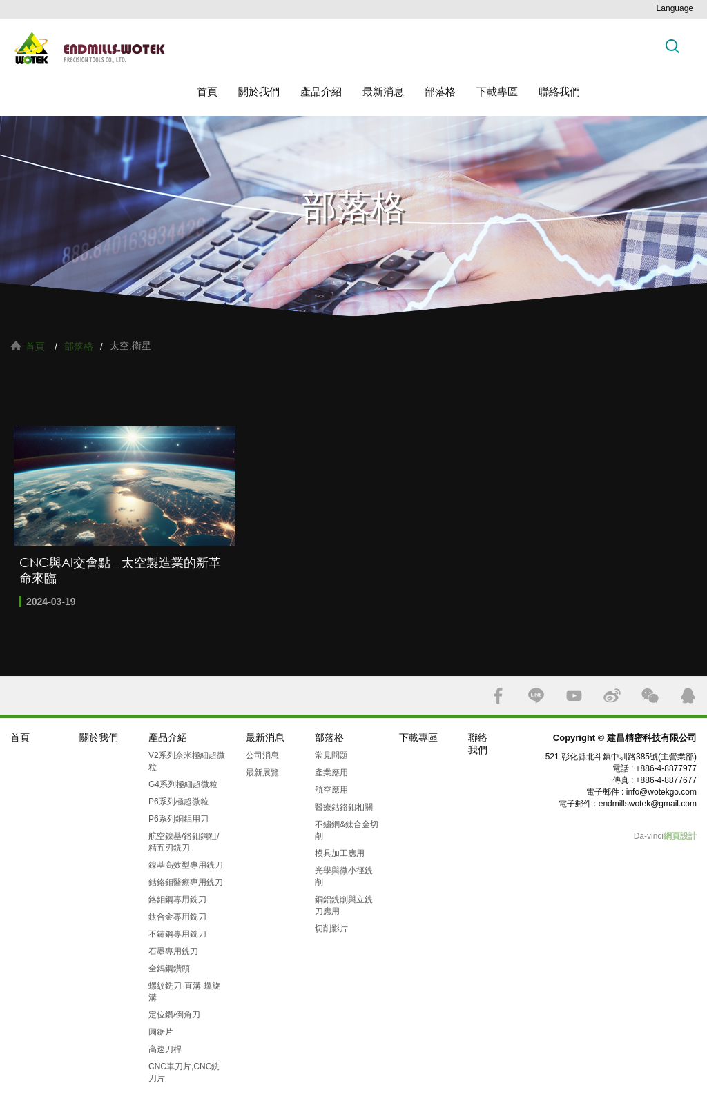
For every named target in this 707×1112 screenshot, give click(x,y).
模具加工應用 (340, 853)
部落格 (440, 91)
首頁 (207, 91)
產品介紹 (321, 91)
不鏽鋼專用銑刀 (177, 934)
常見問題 (331, 755)
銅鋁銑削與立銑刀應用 (344, 905)
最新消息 (383, 91)
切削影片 (331, 928)
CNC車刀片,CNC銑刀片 (184, 1072)
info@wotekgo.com (661, 792)
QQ (688, 695)
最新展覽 (262, 772)
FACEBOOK (498, 695)
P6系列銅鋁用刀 (178, 819)
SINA (612, 695)
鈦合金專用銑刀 (177, 917)
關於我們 (259, 91)
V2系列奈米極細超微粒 (186, 761)
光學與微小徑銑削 (344, 876)
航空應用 (331, 790)
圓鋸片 (160, 1032)
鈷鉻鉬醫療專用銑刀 (185, 882)
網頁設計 (680, 836)
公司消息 (262, 755)
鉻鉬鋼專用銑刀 (177, 899)
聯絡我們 (559, 91)
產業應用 (331, 772)
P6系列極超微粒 (178, 801)
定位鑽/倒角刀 (174, 1015)
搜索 (672, 45)
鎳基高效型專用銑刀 (185, 865)
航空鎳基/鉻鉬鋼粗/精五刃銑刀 (184, 842)
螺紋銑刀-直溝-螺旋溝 (184, 991)
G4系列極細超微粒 (182, 784)
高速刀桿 (165, 1049)
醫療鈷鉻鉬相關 (344, 807)
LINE (536, 695)
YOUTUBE (574, 695)
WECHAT (650, 695)
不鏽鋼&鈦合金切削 (346, 830)
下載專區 (497, 91)
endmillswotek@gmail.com (648, 803)
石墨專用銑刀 (173, 951)
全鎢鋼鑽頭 (169, 968)
